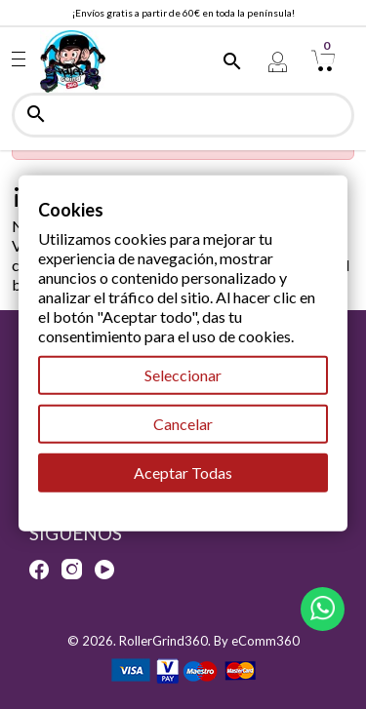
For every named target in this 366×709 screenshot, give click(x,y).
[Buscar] (183, 115)
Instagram (71, 569)
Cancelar (183, 423)
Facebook (39, 569)
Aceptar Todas (183, 472)
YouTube (104, 569)
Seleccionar (183, 375)
